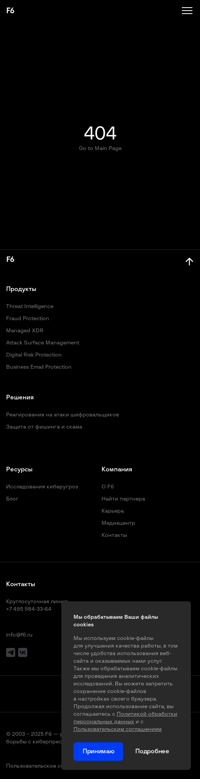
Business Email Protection (39, 367)
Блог (12, 499)
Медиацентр (118, 523)
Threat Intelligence (29, 306)
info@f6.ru (19, 635)
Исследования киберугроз (42, 487)
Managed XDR (25, 330)
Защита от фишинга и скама (44, 427)
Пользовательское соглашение (48, 766)
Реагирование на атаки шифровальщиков (62, 415)
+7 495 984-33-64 (29, 609)
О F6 (108, 487)
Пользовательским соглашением (117, 729)
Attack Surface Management (42, 343)
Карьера (113, 511)
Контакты (114, 535)
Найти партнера (123, 499)
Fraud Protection (27, 318)
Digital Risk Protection (34, 355)
